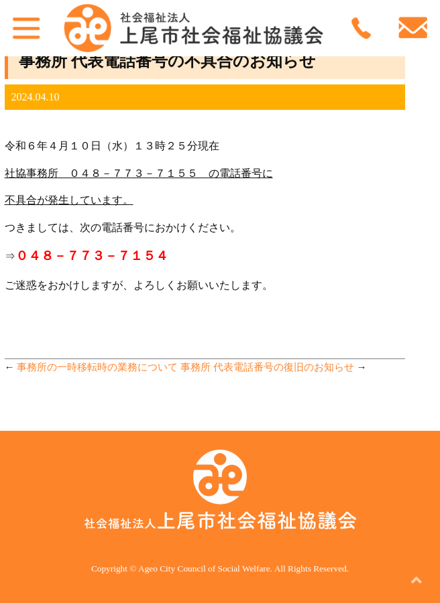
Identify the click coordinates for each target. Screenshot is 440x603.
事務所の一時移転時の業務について (97, 367)
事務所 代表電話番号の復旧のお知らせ (267, 367)
